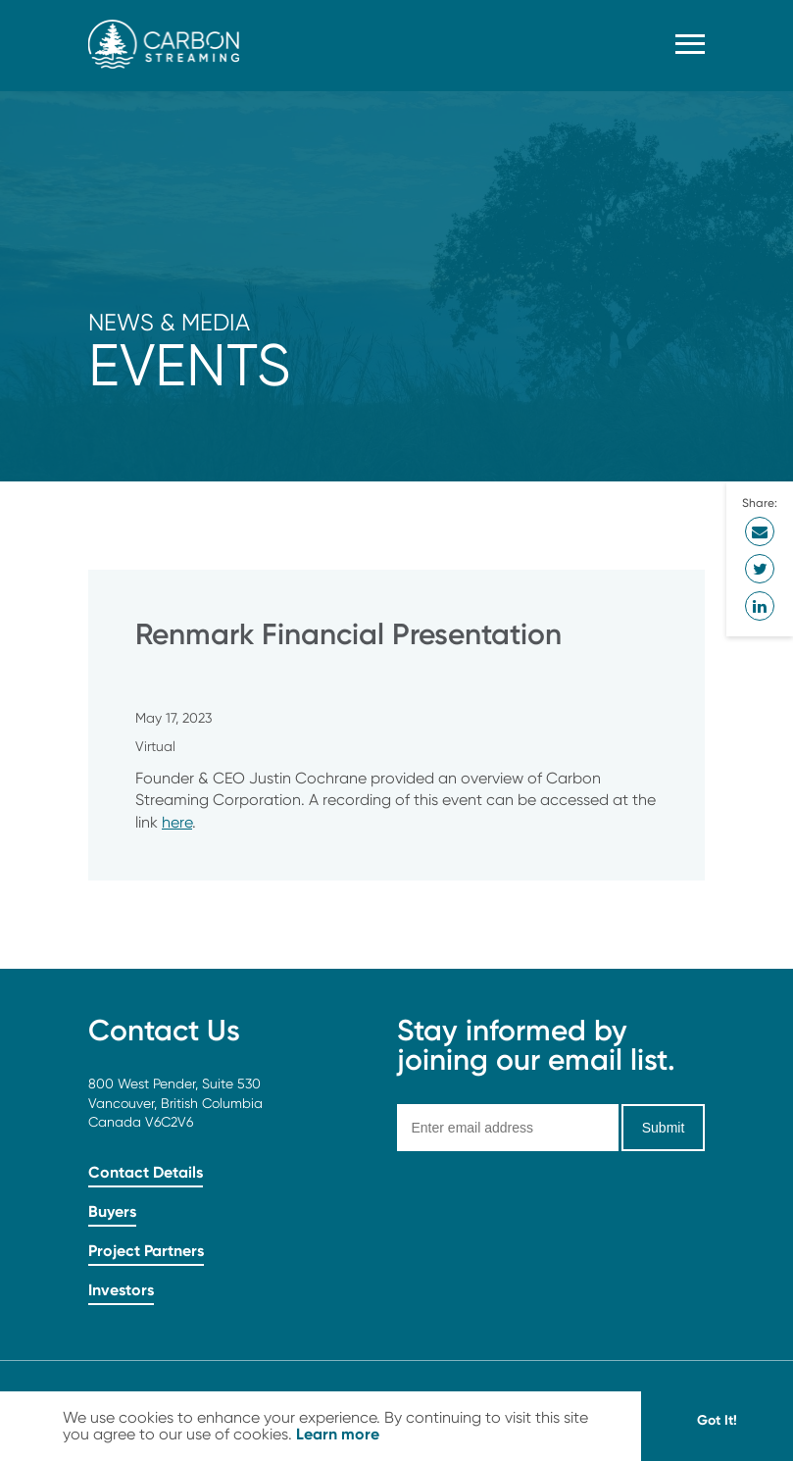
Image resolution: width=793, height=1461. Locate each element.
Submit (663, 1127)
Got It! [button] (717, 1420)
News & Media (169, 322)
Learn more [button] (337, 1433)
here (177, 822)
